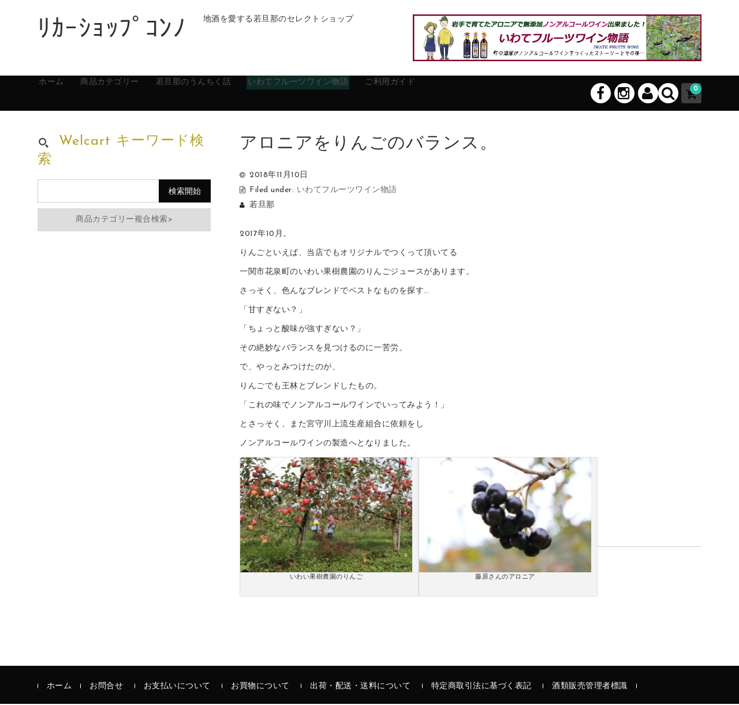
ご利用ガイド (475, 93)
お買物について (260, 687)
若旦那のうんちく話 (237, 93)
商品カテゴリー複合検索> (124, 220)
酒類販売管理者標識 (590, 687)
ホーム (64, 93)
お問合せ (106, 687)
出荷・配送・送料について (360, 687)
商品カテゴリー (136, 93)
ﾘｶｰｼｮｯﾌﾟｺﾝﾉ (112, 30)
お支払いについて (177, 687)
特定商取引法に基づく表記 (481, 687)
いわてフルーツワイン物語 (364, 93)
